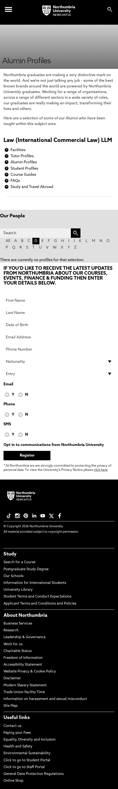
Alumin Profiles (24, 162)
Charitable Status (18, 651)
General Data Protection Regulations (34, 774)
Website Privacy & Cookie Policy (30, 671)
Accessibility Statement (23, 665)
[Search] (35, 233)
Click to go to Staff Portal (24, 767)
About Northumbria (25, 615)
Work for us (13, 644)
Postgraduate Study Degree (26, 569)
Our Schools (13, 576)
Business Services (18, 623)
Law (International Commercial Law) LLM (58, 140)
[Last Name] (59, 312)
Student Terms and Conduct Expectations (37, 596)
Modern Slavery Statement (25, 685)
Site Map (11, 706)
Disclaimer (12, 678)
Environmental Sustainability (27, 753)
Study (10, 554)
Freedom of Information (23, 658)
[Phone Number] (59, 349)
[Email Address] (59, 337)
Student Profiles (24, 169)
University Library (18, 590)
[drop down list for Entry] (59, 374)
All (8, 241)
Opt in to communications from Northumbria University (54, 445)
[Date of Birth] (59, 325)
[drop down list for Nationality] (59, 361)
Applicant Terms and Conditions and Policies (40, 603)
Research (11, 630)
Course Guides (23, 175)
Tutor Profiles (22, 156)
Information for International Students (35, 583)
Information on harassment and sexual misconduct (45, 699)
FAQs (15, 181)
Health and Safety (18, 746)
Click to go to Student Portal (27, 760)
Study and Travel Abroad (32, 187)
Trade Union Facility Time (24, 692)
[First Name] (59, 300)
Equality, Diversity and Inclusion (30, 740)
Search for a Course (19, 562)
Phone (9, 404)
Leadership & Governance (25, 637)
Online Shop (13, 781)
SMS (7, 424)
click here (101, 470)
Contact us (12, 726)
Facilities (18, 150)
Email (8, 384)
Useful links (17, 717)
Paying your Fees (17, 733)
